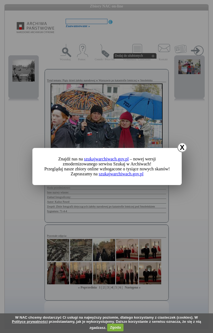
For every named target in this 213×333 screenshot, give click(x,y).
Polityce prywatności (30, 321)
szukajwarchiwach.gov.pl (106, 159)
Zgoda (115, 327)
